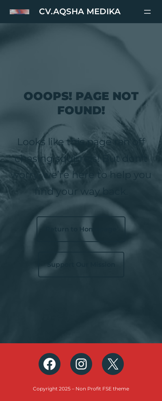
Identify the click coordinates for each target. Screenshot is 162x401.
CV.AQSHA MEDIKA (80, 11)
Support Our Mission (81, 264)
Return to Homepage (81, 229)
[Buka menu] (147, 12)
